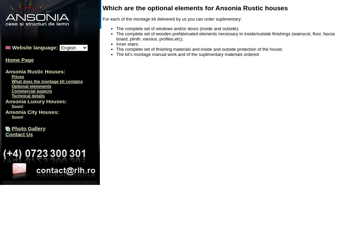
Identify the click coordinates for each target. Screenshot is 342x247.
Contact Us (19, 134)
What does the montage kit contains (47, 81)
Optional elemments (31, 86)
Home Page (19, 60)
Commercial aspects (32, 91)
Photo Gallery (28, 128)
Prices (18, 76)
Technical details (28, 96)
